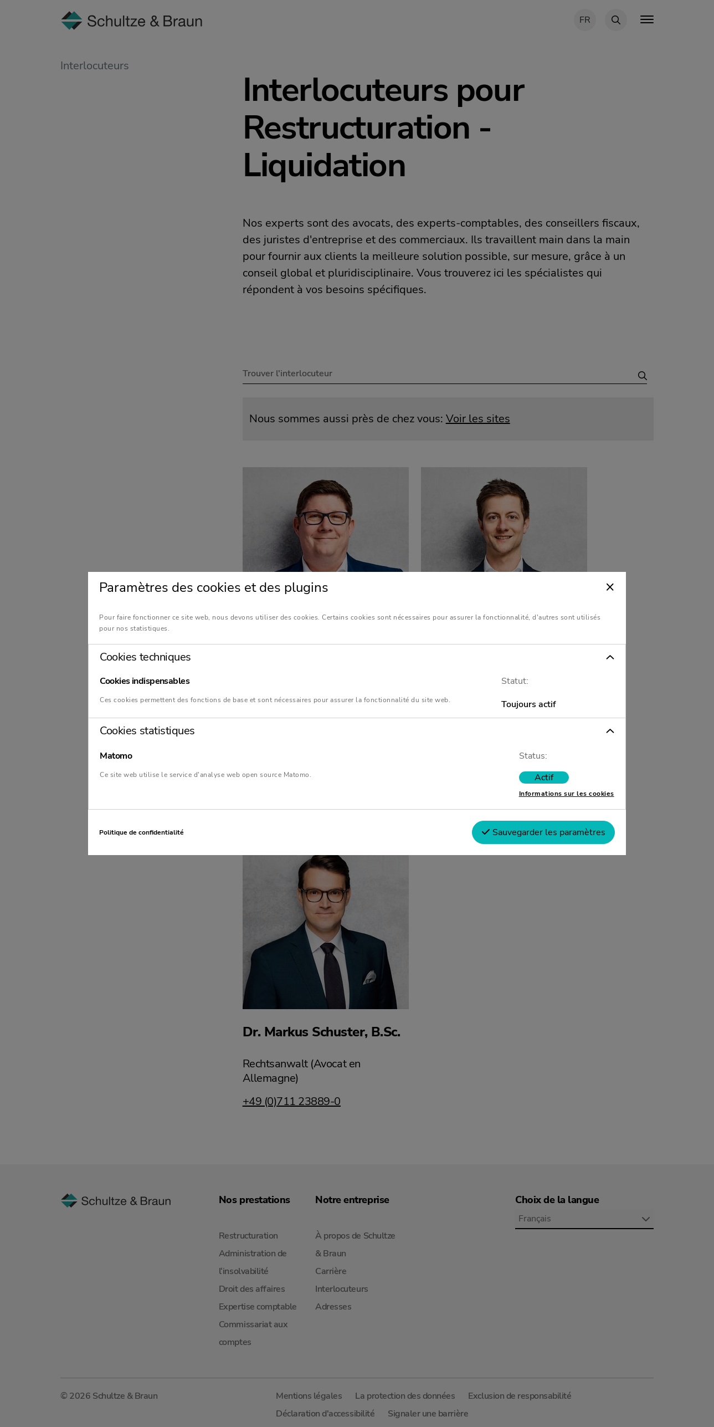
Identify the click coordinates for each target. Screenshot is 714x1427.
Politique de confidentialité (160, 836)
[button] (356, 653)
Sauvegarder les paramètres (525, 837)
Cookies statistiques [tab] (166, 735)
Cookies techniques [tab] (164, 653)
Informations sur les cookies (547, 798)
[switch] (525, 782)
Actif (525, 782)
